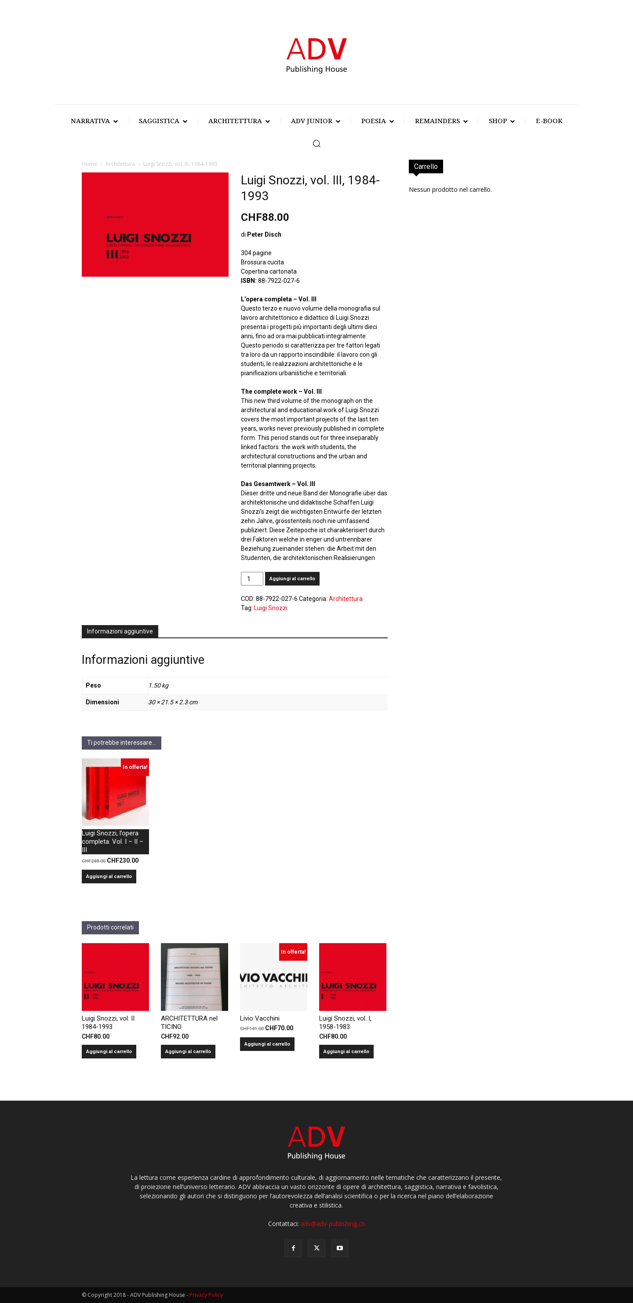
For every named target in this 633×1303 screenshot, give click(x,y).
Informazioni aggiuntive (120, 631)
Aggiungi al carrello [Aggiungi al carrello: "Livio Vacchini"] (267, 1044)
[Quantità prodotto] (252, 579)
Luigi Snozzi (270, 607)
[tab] (120, 631)
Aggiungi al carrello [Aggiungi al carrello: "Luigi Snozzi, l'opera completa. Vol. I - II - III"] (109, 876)
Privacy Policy (206, 1295)
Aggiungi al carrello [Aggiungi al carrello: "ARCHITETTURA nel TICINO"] (188, 1051)
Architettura (120, 164)
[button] (316, 143)
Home (89, 164)
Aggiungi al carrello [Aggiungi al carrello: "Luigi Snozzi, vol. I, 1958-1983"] (346, 1051)
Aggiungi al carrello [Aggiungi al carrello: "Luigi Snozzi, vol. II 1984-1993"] (109, 1051)
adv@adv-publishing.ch (333, 1223)
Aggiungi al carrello (292, 579)
